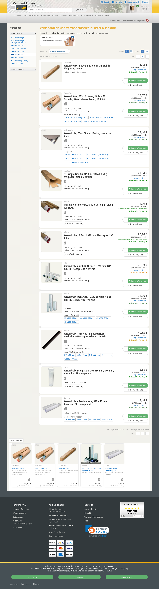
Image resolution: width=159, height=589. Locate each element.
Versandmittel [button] (23, 33)
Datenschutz (30, 584)
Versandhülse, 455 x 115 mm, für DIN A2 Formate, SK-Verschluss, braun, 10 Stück (84, 98)
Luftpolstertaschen (18, 49)
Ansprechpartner (91, 509)
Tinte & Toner (16, 15)
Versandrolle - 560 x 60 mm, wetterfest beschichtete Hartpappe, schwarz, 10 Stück (86, 335)
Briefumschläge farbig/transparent (18, 42)
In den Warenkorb (137, 80)
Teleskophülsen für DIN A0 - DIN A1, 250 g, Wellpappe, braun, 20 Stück (86, 175)
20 (142, 51)
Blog (86, 521)
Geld (107, 15)
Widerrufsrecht (19, 513)
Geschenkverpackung (19, 61)
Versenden (99, 15)
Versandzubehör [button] (23, 69)
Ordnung (63, 15)
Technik (55, 15)
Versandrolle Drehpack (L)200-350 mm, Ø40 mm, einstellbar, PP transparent (89, 372)
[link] (97, 531)
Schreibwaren (73, 15)
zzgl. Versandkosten (140, 70)
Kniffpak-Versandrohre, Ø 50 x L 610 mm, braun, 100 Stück (89, 206)
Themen (128, 20)
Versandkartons (17, 58)
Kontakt (87, 513)
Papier (25, 15)
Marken (115, 20)
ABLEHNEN (32, 577)
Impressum (14, 584)
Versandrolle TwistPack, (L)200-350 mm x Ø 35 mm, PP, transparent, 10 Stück (87, 298)
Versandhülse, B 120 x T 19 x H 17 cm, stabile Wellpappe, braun (87, 67)
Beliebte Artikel (16, 440)
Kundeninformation (21, 509)
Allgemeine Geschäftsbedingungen (22, 522)
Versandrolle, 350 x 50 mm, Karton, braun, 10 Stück (87, 134)
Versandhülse (20, 471)
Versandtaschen (17, 46)
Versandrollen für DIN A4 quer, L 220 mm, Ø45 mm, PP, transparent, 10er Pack (87, 267)
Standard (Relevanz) (59, 51)
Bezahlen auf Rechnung (59, 515)
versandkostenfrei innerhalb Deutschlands (132, 209)
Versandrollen (17, 55)
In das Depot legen (135, 85)
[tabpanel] (79, 464)
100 (147, 51)
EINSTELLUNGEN (79, 577)
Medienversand (17, 51)
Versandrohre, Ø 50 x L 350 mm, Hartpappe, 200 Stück (88, 237)
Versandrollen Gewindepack (114, 471)
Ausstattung (45, 15)
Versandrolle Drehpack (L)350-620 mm (91, 470)
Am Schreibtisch (87, 15)
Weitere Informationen (93, 517)
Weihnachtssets (17, 64)
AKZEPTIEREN (126, 577)
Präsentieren (34, 15)
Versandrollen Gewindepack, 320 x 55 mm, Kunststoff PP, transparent (85, 402)
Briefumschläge (17, 38)
